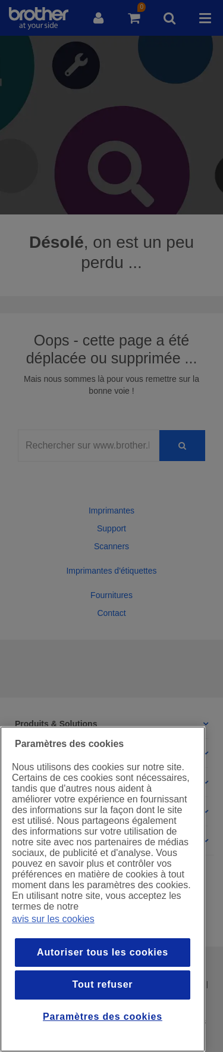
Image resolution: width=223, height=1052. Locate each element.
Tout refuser (103, 984)
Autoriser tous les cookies (102, 952)
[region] (102, 889)
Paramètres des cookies (102, 1016)
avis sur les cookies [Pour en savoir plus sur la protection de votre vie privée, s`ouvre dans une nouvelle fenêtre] (53, 919)
